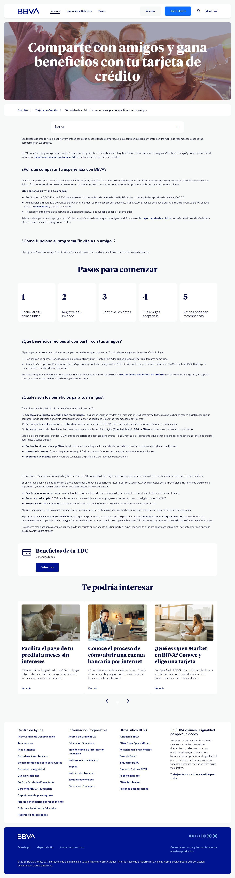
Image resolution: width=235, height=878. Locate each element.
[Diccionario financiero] (82, 786)
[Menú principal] (211, 11)
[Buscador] (198, 11)
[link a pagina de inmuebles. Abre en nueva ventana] (129, 763)
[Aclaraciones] (25, 743)
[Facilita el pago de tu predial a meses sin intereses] (51, 654)
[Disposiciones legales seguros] (35, 795)
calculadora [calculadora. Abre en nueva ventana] (41, 206)
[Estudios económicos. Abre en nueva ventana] (81, 780)
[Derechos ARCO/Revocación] (35, 789)
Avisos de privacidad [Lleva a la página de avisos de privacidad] (72, 847)
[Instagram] (203, 836)
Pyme (101, 11)
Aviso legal (24, 847)
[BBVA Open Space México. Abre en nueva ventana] (134, 743)
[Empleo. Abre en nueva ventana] (73, 767)
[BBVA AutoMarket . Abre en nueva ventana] (130, 782)
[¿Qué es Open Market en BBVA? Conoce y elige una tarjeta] (184, 654)
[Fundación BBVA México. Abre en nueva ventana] (129, 737)
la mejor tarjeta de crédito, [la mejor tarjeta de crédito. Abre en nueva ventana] (155, 218)
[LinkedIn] (209, 836)
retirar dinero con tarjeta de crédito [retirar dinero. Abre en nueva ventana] (142, 374)
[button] (37, 302)
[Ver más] (51, 622)
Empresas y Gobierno (79, 11)
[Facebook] (191, 836)
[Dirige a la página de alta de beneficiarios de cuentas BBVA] (41, 802)
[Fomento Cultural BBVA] (133, 769)
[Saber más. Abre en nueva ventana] (47, 567)
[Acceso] (150, 11)
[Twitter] (197, 836)
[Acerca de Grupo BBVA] (82, 737)
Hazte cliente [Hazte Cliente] (178, 11)
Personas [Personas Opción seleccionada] (55, 11)
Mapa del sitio (45, 847)
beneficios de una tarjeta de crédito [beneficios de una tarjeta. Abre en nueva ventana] (56, 157)
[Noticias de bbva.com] (81, 773)
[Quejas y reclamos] (28, 776)
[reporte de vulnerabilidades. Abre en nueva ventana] (33, 815)
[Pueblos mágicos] (129, 776)
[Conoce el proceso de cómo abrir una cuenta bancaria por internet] (117, 654)
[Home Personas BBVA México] (28, 11)
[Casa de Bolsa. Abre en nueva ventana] (127, 756)
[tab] (36, 302)
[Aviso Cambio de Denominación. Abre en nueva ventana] (36, 737)
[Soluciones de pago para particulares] (40, 763)
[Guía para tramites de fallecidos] (37, 808)
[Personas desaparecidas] (133, 789)
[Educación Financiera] (81, 743)
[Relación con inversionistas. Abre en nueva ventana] (135, 750)
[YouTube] (215, 836)
